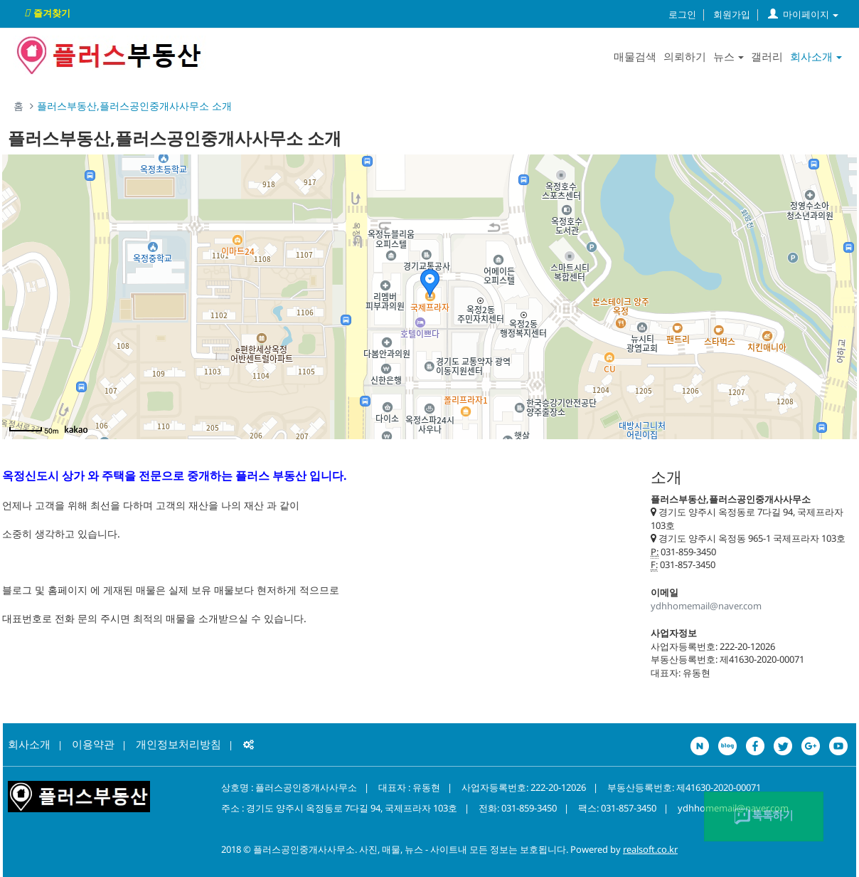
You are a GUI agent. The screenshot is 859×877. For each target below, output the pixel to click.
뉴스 (728, 56)
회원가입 (731, 14)
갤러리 (767, 56)
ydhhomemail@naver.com (706, 605)
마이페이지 (803, 14)
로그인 (682, 14)
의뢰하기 (684, 56)
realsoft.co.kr (650, 849)
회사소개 (816, 56)
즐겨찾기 (45, 12)
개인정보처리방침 (178, 744)
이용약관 (93, 744)
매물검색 (635, 56)
